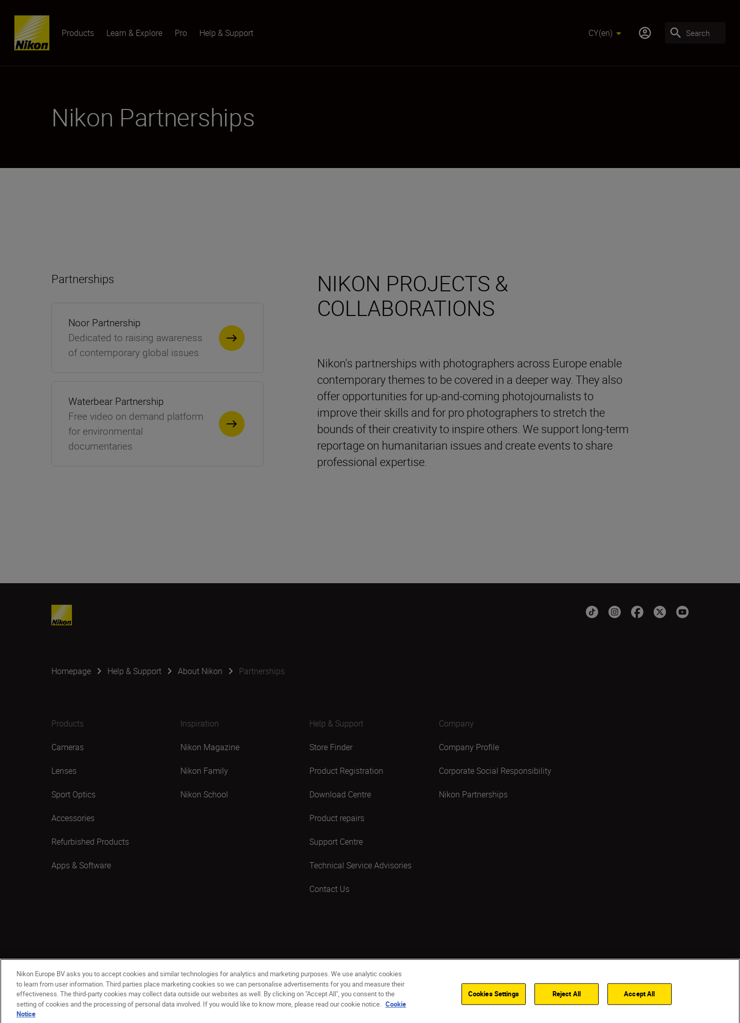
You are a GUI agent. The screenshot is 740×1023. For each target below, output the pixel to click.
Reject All (566, 1000)
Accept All (639, 1000)
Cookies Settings (493, 1000)
